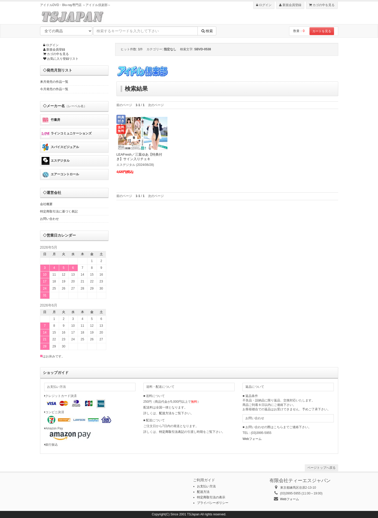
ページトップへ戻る (321, 468)
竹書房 (51, 120)
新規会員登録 (290, 5)
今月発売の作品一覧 (54, 89)
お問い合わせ (49, 219)
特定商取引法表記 (171, 432)
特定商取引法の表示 (211, 497)
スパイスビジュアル (60, 147)
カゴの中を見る (322, 5)
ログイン (264, 5)
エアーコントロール (60, 174)
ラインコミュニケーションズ (67, 134)
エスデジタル (56, 161)
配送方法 (165, 413)
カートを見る (321, 31)
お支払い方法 (206, 486)
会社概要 (46, 204)
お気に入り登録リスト (60, 59)
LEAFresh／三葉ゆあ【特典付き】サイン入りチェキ (139, 156)
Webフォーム (251, 439)
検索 (207, 31)
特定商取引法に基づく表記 (59, 211)
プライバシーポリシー (212, 503)
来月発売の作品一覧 (54, 82)
